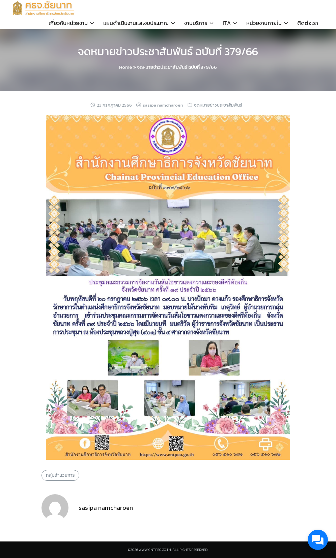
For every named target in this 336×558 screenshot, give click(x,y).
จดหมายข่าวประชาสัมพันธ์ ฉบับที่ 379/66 (168, 52)
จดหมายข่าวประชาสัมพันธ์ (218, 105)
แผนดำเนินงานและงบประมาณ (136, 23)
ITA (227, 23)
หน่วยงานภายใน (264, 23)
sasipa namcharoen (163, 105)
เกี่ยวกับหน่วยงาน (68, 23)
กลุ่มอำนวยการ (60, 475)
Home (125, 67)
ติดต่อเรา (307, 23)
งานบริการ (195, 23)
